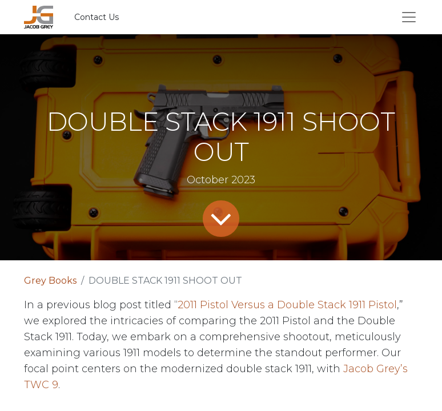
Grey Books (50, 280)
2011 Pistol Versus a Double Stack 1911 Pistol (287, 305)
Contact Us (96, 17)
